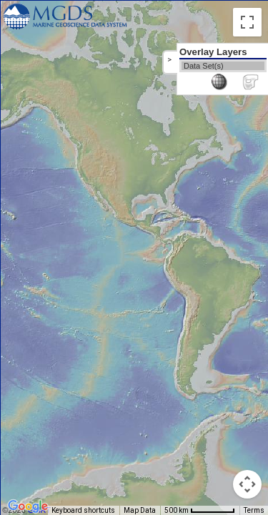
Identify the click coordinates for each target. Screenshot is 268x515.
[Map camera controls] (247, 484)
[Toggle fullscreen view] (247, 22)
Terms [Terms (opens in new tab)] (254, 510)
